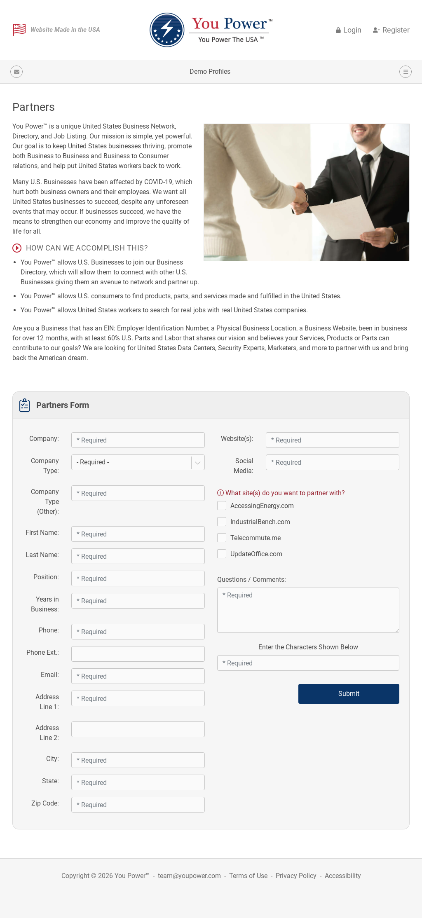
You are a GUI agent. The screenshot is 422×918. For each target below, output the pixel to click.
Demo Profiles (210, 71)
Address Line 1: (47, 702)
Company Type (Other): (45, 501)
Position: (46, 577)
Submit (348, 694)
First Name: (42, 532)
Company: (44, 439)
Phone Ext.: (42, 652)
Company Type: (45, 466)
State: (50, 781)
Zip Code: (45, 803)
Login (348, 30)
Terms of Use (248, 876)
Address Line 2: (47, 733)
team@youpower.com (189, 876)
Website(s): (237, 439)
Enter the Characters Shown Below (308, 647)
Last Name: (42, 555)
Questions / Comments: (251, 579)
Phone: (49, 630)
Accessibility (343, 876)
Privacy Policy (296, 876)
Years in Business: (45, 604)
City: (52, 759)
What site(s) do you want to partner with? (281, 493)
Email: (50, 675)
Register (391, 30)
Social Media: (243, 466)
